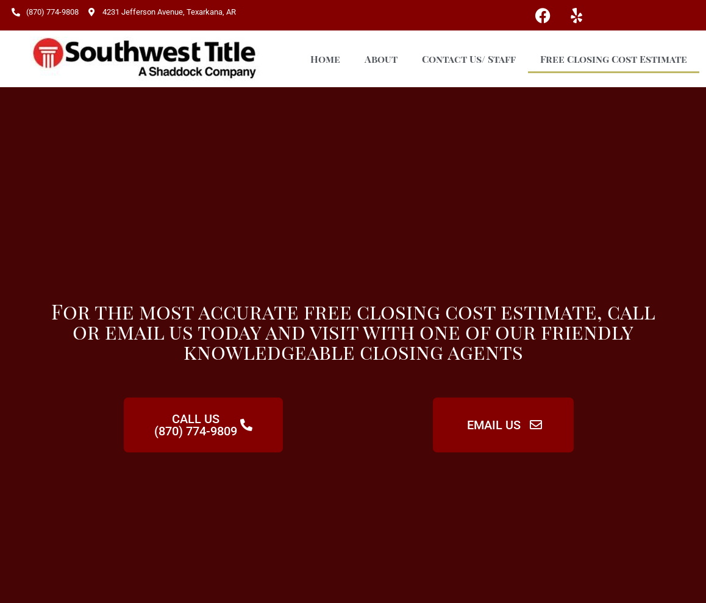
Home (325, 58)
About (381, 58)
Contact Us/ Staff (469, 58)
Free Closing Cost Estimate (613, 58)
